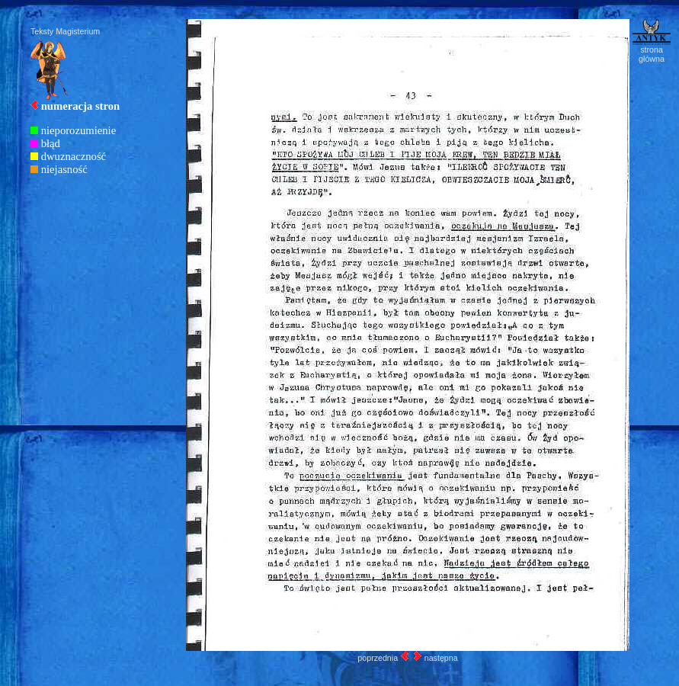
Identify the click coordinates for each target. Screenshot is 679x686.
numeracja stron (80, 106)
